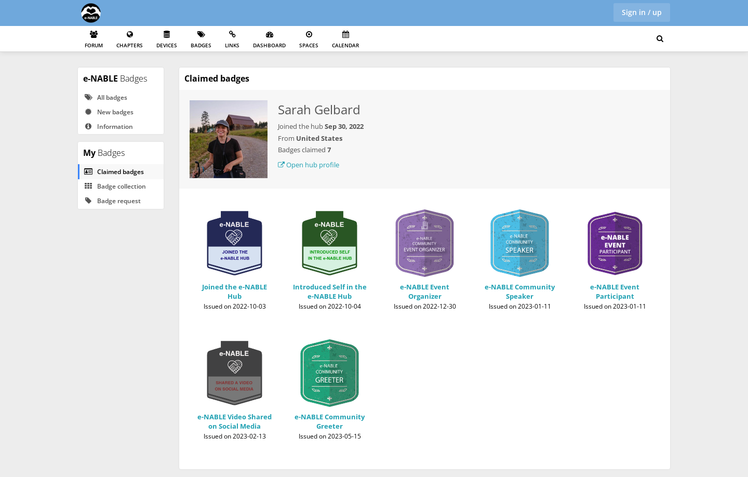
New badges (108, 112)
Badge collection (115, 186)
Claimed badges (114, 171)
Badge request (112, 200)
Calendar (345, 40)
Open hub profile (308, 164)
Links (232, 40)
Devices (166, 40)
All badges (105, 97)
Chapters (129, 40)
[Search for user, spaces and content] (660, 39)
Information (108, 126)
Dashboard (269, 40)
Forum (94, 40)
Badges (201, 40)
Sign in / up (642, 12)
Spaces (308, 40)
